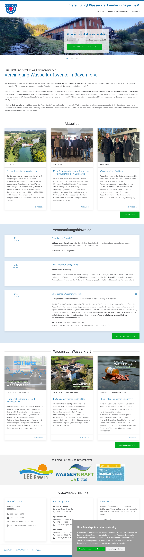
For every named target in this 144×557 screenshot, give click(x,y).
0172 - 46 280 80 (62, 522)
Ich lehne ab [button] (99, 549)
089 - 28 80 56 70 (62, 512)
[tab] (67, 58)
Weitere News (130, 215)
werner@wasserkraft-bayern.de (67, 538)
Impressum (36, 550)
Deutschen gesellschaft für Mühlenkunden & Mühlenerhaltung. (110, 280)
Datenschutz (22, 550)
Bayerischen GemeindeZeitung (93, 299)
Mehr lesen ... (39, 207)
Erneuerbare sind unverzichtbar (84, 47)
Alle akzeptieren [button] (85, 549)
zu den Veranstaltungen (125, 336)
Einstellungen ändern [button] (115, 549)
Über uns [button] (136, 11)
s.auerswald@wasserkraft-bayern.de (69, 525)
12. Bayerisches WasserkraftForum (65, 299)
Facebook (107, 519)
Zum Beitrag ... (39, 437)
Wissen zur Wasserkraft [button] (117, 11)
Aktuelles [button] (99, 11)
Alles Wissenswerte (127, 445)
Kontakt (8, 550)
